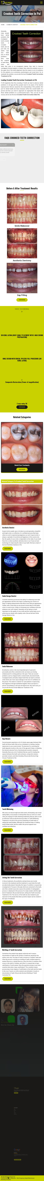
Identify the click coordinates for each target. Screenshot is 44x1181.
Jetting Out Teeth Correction (12, 877)
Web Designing (20, 1178)
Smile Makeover (7, 666)
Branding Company (6, 1179)
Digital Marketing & (29, 1178)
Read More (22, 470)
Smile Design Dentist (9, 596)
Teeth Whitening (7, 809)
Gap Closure (6, 739)
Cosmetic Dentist (12, 24)
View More (22, 300)
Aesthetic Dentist (8, 528)
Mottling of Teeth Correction (12, 950)
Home (2, 24)
